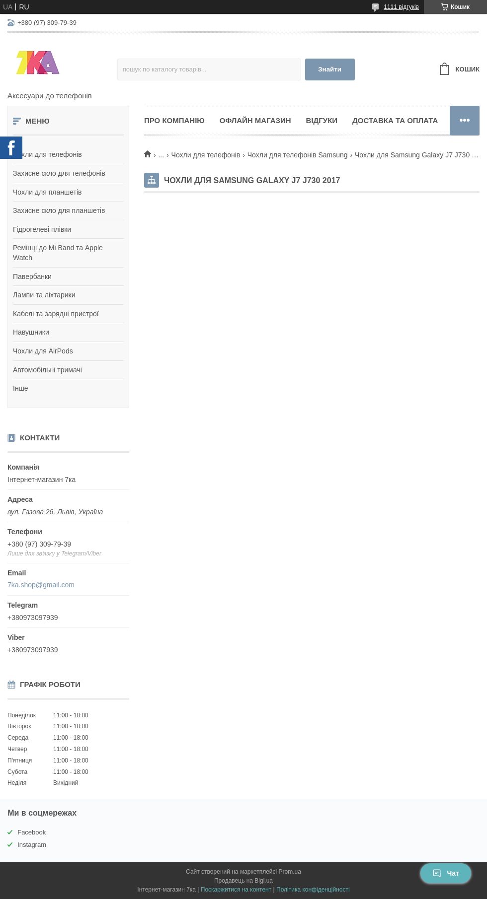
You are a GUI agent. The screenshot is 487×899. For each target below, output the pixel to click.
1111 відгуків (401, 6)
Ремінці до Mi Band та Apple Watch (58, 253)
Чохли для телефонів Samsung (297, 155)
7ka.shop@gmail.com (41, 585)
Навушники (31, 332)
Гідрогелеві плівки (42, 229)
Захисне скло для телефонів (59, 173)
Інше (20, 388)
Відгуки (321, 120)
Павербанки (32, 276)
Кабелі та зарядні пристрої (56, 314)
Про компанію (174, 120)
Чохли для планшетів (47, 192)
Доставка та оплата (395, 120)
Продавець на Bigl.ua (243, 880)
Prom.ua (290, 871)
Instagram (31, 844)
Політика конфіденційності (313, 889)
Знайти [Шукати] (329, 69)
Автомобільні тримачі (47, 370)
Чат (445, 873)
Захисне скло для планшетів (59, 210)
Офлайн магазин (255, 120)
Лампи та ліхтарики (44, 295)
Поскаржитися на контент (236, 889)
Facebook (31, 832)
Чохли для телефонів (47, 154)
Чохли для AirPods (43, 351)
